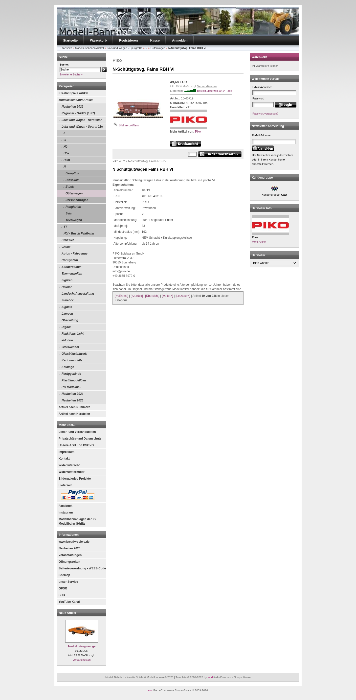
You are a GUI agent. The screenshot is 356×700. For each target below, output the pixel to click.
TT (65, 227)
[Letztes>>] (183, 296)
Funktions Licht (73, 333)
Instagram (66, 512)
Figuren (67, 280)
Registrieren (128, 40)
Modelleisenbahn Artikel (76, 100)
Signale (67, 307)
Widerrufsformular (72, 472)
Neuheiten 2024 (72, 394)
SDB (62, 595)
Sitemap (64, 575)
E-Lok (70, 186)
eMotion (67, 340)
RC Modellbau (71, 387)
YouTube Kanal (69, 602)
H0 (65, 146)
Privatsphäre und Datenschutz (80, 438)
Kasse (155, 40)
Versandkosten (82, 659)
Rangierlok (73, 207)
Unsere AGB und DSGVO (76, 445)
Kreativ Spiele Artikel (73, 93)
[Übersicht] (152, 296)
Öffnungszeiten (69, 561)
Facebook (65, 506)
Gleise (66, 247)
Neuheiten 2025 (72, 400)
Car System (70, 260)
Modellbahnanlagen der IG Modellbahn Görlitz (77, 521)
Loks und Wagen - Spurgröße (82, 126)
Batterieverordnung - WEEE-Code (82, 568)
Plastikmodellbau (74, 380)
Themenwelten (72, 273)
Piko (198, 131)
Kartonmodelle (72, 360)
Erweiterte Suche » (71, 74)
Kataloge (68, 367)
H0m (67, 160)
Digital (66, 327)
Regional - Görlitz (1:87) (78, 113)
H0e (66, 153)
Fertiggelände (71, 373)
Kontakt (64, 458)
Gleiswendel (70, 347)
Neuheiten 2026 (72, 106)
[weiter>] (167, 296)
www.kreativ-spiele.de (74, 541)
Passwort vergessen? (265, 113)
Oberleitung (70, 320)
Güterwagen (74, 193)
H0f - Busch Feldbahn (79, 233)
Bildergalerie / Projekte (75, 478)
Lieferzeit (65, 485)
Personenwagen (77, 200)
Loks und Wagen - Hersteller (82, 120)
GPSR (63, 588)
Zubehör (67, 300)
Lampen (67, 313)
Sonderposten (72, 267)
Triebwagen (74, 220)
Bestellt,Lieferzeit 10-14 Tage (214, 90)
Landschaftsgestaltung (78, 293)
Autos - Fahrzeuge (75, 253)
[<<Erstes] (121, 296)
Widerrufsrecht (69, 465)
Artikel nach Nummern (74, 407)
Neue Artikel (67, 613)
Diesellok (72, 180)
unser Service (68, 581)
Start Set (68, 240)
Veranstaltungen (70, 555)
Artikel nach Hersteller (74, 414)
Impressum (66, 452)
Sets (69, 213)
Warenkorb (98, 40)
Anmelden (180, 40)
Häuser (67, 287)
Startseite (70, 40)
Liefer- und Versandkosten (77, 432)
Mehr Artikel (259, 241)
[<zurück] (137, 296)
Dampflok (72, 173)
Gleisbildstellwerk (74, 353)
